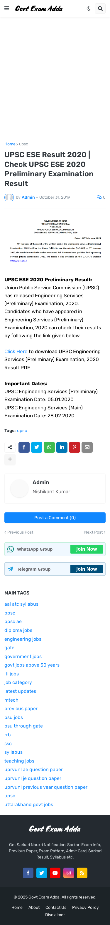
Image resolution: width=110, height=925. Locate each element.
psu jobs (13, 717)
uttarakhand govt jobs (28, 804)
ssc (8, 743)
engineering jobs (22, 639)
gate (9, 647)
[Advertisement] (55, 79)
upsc (23, 144)
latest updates (20, 691)
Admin (41, 482)
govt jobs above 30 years (32, 665)
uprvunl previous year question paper (45, 787)
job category (18, 682)
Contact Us (55, 907)
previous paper (21, 708)
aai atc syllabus (21, 604)
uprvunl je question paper (32, 778)
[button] (6, 8)
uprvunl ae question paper (33, 769)
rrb (7, 735)
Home (10, 144)
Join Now (86, 549)
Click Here (16, 351)
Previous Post (20, 532)
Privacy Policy (85, 907)
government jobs (23, 656)
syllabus (13, 752)
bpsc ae (13, 621)
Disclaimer (55, 914)
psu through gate (23, 726)
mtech (11, 700)
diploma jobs (18, 630)
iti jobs (11, 674)
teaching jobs (19, 761)
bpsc (9, 613)
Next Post (93, 532)
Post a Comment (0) (55, 517)
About (34, 907)
